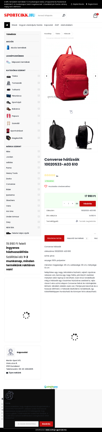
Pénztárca (13, 96)
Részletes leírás (54, 238)
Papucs (12, 116)
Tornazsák (14, 83)
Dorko (9, 178)
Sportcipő (13, 102)
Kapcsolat (48, 25)
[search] (64, 15)
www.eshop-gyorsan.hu (56, 430)
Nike (8, 151)
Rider (8, 189)
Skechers (10, 200)
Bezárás (46, 424)
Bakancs (13, 109)
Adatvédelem (67, 25)
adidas (9, 162)
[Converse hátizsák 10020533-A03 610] (71, 73)
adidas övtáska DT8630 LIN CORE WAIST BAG (29, 307)
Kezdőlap (48, 34)
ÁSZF (57, 25)
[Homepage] (7, 25)
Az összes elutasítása (27, 424)
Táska (12, 76)
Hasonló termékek (77, 238)
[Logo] (20, 15)
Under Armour (12, 216)
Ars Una (9, 211)
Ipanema (10, 195)
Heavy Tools (12, 173)
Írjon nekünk (15, 372)
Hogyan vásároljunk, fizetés (30, 25)
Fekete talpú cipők (17, 233)
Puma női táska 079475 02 (84, 344)
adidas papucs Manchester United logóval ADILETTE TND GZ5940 (55, 336)
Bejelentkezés (78, 4)
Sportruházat (14, 130)
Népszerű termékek (18, 62)
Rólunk (14, 25)
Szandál (12, 123)
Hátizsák (67, 34)
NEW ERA (10, 227)
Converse (10, 184)
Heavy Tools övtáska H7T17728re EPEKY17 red (29, 288)
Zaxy (8, 222)
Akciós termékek (16, 47)
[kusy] (67, 204)
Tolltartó (13, 89)
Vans (8, 206)
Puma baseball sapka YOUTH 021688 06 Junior (29, 327)
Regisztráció (93, 4)
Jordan (9, 157)
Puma (8, 167)
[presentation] (46, 76)
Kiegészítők (14, 138)
